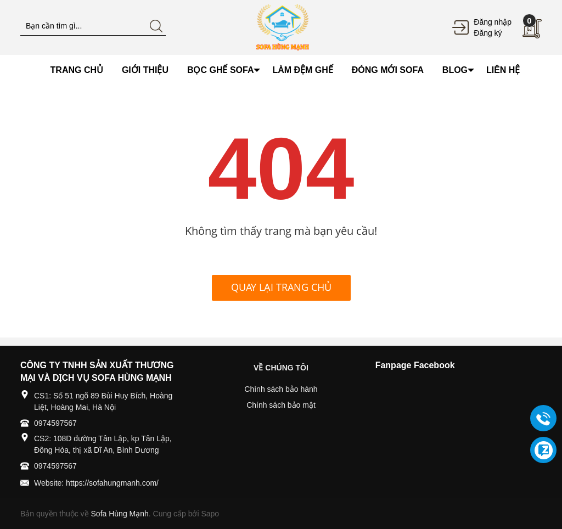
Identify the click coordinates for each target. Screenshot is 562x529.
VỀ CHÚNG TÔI (281, 367)
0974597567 (55, 423)
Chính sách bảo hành (280, 389)
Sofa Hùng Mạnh (120, 513)
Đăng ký (488, 33)
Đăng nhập (493, 22)
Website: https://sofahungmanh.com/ (96, 483)
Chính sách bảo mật (281, 405)
